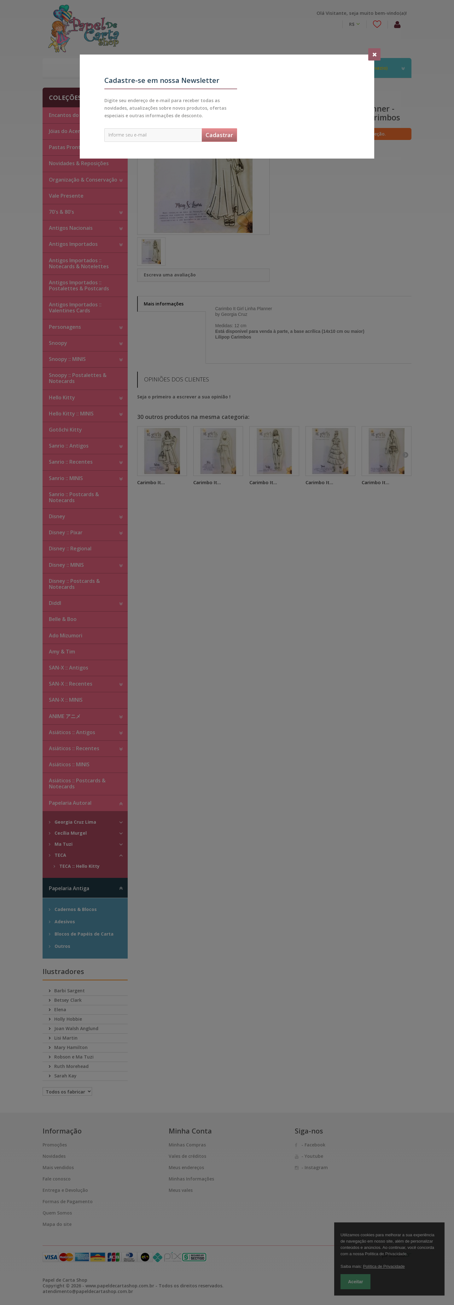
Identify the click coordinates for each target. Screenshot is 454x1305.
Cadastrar (219, 135)
